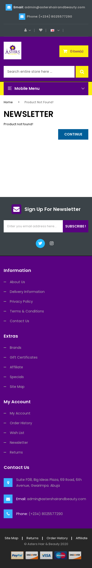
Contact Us (19, 321)
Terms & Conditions (27, 311)
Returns (16, 452)
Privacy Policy (21, 301)
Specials (17, 376)
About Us (17, 281)
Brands (15, 347)
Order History (21, 423)
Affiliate (16, 367)
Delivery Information (27, 291)
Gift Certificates (24, 357)
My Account (20, 413)
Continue (73, 134)
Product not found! (39, 102)
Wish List (17, 432)
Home (8, 102)
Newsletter (19, 442)
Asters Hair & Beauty (43, 544)
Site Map (17, 386)
